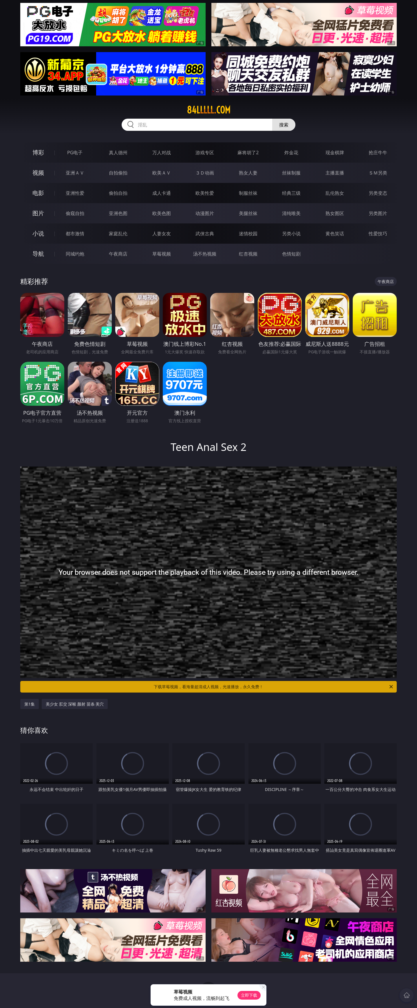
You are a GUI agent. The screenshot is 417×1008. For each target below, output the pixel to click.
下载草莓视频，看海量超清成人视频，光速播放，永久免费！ (274, 686)
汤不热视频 (204, 254)
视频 (38, 173)
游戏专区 (204, 152)
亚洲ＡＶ (75, 173)
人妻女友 (161, 233)
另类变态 (378, 193)
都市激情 (75, 233)
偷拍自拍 (118, 193)
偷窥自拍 (75, 213)
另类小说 (291, 233)
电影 (38, 193)
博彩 (38, 152)
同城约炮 (75, 254)
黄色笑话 (334, 233)
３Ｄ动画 (204, 173)
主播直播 (334, 173)
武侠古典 (204, 233)
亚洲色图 (118, 213)
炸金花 (291, 152)
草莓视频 (161, 254)
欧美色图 (161, 213)
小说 (38, 233)
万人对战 (161, 152)
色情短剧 (291, 254)
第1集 (29, 704)
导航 (38, 254)
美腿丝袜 (248, 213)
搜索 (283, 125)
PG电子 (75, 152)
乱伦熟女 (334, 193)
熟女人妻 (248, 173)
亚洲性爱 (75, 193)
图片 (38, 213)
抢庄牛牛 (378, 152)
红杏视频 (248, 254)
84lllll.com (209, 110)
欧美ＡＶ (161, 173)
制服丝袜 (248, 193)
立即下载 (249, 995)
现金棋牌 (334, 152)
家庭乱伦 (118, 233)
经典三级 (291, 193)
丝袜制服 (291, 173)
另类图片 (378, 213)
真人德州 (118, 152)
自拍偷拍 (118, 173)
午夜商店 (118, 254)
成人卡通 (161, 193)
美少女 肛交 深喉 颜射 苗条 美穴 (75, 704)
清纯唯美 (291, 213)
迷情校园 (248, 233)
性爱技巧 (378, 233)
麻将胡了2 (248, 152)
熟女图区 (334, 213)
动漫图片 (204, 213)
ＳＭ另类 (378, 173)
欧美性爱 (204, 193)
